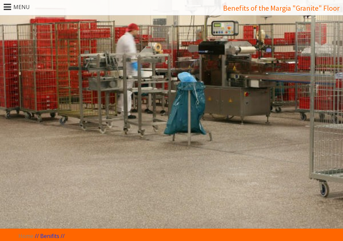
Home (25, 236)
